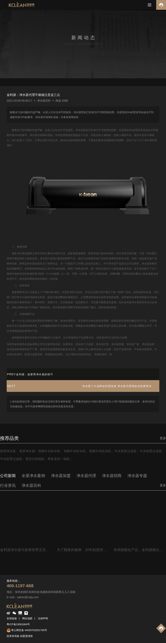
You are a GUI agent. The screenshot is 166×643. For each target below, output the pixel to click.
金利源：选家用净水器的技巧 (34, 374)
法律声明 (43, 618)
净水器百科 (44, 100)
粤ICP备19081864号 (18, 624)
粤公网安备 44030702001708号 (29, 630)
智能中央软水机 (49, 451)
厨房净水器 (8, 451)
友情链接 (12, 618)
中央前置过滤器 (125, 451)
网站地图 (27, 618)
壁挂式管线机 (34, 459)
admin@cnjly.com (28, 597)
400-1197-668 (20, 585)
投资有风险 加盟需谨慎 (20, 636)
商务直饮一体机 (59, 459)
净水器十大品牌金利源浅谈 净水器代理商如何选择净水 (116, 386)
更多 (163, 438)
